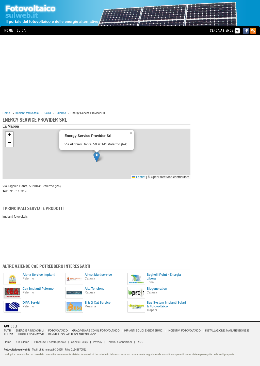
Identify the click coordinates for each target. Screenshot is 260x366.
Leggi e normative (31, 334)
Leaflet (138, 177)
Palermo (61, 112)
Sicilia (47, 112)
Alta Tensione (94, 288)
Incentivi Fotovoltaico (184, 330)
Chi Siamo (22, 341)
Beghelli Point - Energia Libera (164, 276)
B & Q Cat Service (97, 302)
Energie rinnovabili (29, 330)
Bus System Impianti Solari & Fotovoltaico (166, 304)
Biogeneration (157, 288)
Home (8, 30)
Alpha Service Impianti (39, 274)
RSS (140, 341)
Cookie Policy (79, 341)
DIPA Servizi (31, 302)
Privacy (97, 341)
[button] (96, 157)
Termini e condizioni (119, 341)
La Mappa (11, 126)
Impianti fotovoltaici (27, 112)
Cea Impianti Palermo (38, 288)
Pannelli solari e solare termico (72, 334)
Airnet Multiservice (98, 274)
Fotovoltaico (58, 330)
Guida (21, 30)
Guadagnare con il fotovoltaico (95, 330)
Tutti (7, 330)
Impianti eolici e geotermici (143, 330)
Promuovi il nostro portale (50, 341)
